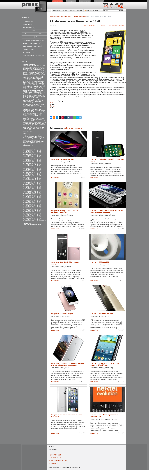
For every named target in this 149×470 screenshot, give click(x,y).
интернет (28, 24)
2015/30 (39, 201)
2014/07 (29, 179)
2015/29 (34, 201)
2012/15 (34, 151)
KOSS (34, 89)
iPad (44, 86)
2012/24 (39, 154)
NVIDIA (32, 100)
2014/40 (29, 190)
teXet (38, 117)
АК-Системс (40, 126)
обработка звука (29, 49)
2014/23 (25, 185)
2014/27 (25, 186)
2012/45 (25, 162)
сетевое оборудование (32, 43)
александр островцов (28, 136)
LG (28, 91)
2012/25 (25, 155)
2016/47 (39, 221)
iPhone (24, 87)
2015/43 (25, 206)
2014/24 (29, 185)
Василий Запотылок (28, 137)
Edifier (33, 77)
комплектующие (30, 37)
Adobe (35, 65)
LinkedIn (31, 91)
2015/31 (25, 203)
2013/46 (25, 177)
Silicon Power (26, 113)
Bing (39, 71)
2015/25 (34, 200)
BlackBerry (25, 72)
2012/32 (39, 156)
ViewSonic (42, 121)
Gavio (37, 81)
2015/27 (25, 201)
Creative (43, 74)
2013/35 (29, 173)
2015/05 (34, 194)
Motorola (34, 96)
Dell (38, 76)
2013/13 (25, 167)
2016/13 (34, 212)
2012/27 (34, 155)
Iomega (38, 86)
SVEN (36, 115)
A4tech (24, 65)
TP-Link (36, 118)
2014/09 (39, 179)
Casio (42, 72)
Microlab (42, 94)
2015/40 (29, 205)
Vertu (29, 121)
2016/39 (39, 218)
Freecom (36, 80)
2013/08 (39, 164)
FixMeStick (39, 78)
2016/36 (25, 218)
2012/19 (34, 153)
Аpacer (35, 126)
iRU (31, 87)
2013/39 (29, 174)
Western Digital (38, 122)
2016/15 (25, 213)
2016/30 (34, 215)
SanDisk (25, 112)
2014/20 (29, 183)
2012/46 (29, 162)
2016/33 (29, 217)
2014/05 (39, 178)
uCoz (30, 119)
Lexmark (25, 91)
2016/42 (34, 219)
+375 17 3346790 (55, 455)
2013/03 (34, 163)
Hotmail (31, 85)
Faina (24, 135)
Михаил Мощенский (34, 141)
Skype (36, 113)
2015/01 (34, 192)
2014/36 (29, 188)
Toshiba (32, 118)
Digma (24, 77)
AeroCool (25, 67)
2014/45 (34, 191)
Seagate (35, 112)
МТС (34, 127)
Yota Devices (42, 124)
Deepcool (28, 76)
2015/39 (25, 205)
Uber (28, 119)
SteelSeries (25, 115)
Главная (52, 16)
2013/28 (34, 170)
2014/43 (25, 191)
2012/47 (34, 162)
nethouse (27, 99)
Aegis (43, 65)
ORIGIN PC (32, 103)
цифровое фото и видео (32, 46)
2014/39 (25, 190)
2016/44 (25, 221)
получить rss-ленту (91, 10)
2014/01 (39, 177)
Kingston (31, 89)
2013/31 (29, 172)
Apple (38, 68)
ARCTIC (29, 69)
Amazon (25, 68)
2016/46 (34, 221)
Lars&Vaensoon (40, 130)
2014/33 (34, 187)
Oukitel (37, 103)
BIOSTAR (43, 71)
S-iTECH (38, 110)
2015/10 (39, 195)
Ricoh (36, 109)
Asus (39, 69)
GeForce (41, 81)
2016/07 (25, 210)
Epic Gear (42, 128)
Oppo (24, 103)
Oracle (27, 103)
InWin (34, 86)
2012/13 (25, 151)
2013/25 (39, 169)
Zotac (29, 126)
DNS (27, 77)
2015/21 (34, 199)
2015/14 (39, 196)
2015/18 (39, 197)
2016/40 (25, 219)
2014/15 (29, 182)
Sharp (39, 112)
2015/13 (34, 196)
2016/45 (29, 221)
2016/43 (39, 219)
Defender (34, 76)
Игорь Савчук (29, 140)
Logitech (40, 91)
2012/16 (39, 151)
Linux (35, 91)
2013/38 (25, 174)
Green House (37, 83)
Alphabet (41, 67)
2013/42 (25, 176)
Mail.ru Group (32, 92)
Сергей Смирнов (40, 144)
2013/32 (34, 172)
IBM (43, 85)
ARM (32, 69)
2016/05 (34, 209)
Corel (35, 74)
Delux (40, 76)
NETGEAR (25, 131)
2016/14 (39, 212)
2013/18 (29, 168)
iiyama (28, 86)
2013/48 (34, 177)
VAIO (37, 119)
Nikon (31, 99)
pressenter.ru (53, 463)
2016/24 (29, 214)
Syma (40, 115)
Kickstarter (25, 89)
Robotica (25, 110)
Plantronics (33, 105)
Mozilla (32, 97)
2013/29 (39, 170)
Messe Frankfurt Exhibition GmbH (31, 94)
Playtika (25, 128)
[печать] (102, 25)
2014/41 (34, 190)
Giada (36, 82)
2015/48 (29, 208)
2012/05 (25, 149)
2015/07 (25, 195)
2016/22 (39, 213)
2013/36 (34, 173)
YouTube (25, 126)
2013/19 (34, 168)
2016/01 (34, 208)
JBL (40, 87)
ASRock (36, 69)
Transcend (41, 118)
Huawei (40, 85)
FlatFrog (25, 80)
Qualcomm (25, 109)
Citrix (27, 73)
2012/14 (29, 151)
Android (32, 68)
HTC (36, 85)
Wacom (27, 122)
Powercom (42, 106)
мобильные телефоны (80, 16)
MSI (36, 97)
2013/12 (39, 165)
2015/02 (39, 192)
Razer (33, 109)
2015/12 (29, 196)
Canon (39, 72)
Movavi (24, 97)
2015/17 (34, 197)
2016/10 (39, 210)
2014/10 (25, 181)
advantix (39, 65)
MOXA (28, 97)
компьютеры (29, 31)
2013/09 (25, 165)
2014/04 (34, 178)
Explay (28, 78)
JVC (42, 87)
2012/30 (29, 156)
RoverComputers (31, 110)
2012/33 (25, 158)
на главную (56, 10)
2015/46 (39, 206)
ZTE (32, 126)
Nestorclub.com (76, 467)
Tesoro (30, 131)
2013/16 (39, 167)
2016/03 (25, 209)
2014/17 (34, 182)
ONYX (32, 101)
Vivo (24, 122)
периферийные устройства (33, 55)
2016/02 (39, 208)
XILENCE (32, 124)
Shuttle (42, 112)
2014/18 (39, 182)
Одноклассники (40, 127)
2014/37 (34, 188)
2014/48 (29, 192)
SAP (28, 112)
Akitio (28, 67)
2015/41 (34, 205)
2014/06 (25, 179)
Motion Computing (27, 96)
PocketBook (25, 106)
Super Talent (32, 115)
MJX (43, 95)
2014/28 (29, 186)
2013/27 (29, 170)
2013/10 (29, 165)
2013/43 (29, 176)
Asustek (25, 71)
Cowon (38, 74)
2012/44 (39, 160)
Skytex (40, 113)
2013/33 (39, 172)
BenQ (36, 71)
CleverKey (31, 73)
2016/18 (29, 213)
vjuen (31, 135)
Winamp (29, 123)
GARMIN (29, 81)
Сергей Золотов (31, 144)
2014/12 (34, 181)
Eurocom (25, 78)
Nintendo (36, 99)
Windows (34, 123)
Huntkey (25, 130)
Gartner (33, 81)
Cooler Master (29, 74)
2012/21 (25, 154)
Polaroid (37, 106)
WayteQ (31, 122)
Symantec (25, 117)
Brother (35, 72)
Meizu (43, 92)
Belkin (32, 71)
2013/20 (39, 168)
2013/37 (39, 173)
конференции (32, 224)
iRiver (27, 87)
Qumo (29, 109)
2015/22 (39, 199)
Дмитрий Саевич (27, 139)
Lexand (41, 90)
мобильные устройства (32, 34)
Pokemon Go (32, 106)
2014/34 (39, 187)
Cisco (24, 73)
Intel (31, 86)
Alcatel (32, 67)
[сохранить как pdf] (117, 25)
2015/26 (39, 200)
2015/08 (29, 195)
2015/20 (29, 199)
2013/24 (34, 169)
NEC (24, 99)
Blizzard (31, 72)
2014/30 (39, 186)
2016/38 (34, 218)
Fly (28, 80)
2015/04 (29, 194)
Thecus (42, 117)
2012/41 (25, 160)
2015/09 (34, 195)
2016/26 (39, 214)
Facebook (33, 78)
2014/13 (39, 181)
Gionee (24, 83)
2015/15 (25, 197)
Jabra (33, 87)
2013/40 (34, 174)
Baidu (28, 71)
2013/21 (25, 169)
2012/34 (29, 158)
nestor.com (57, 1)
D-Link (24, 76)
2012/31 (34, 156)
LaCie (42, 89)
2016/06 (39, 209)
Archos (24, 69)
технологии (28, 52)
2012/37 (25, 159)
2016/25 (34, 214)
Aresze (37, 128)
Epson (41, 77)
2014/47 (25, 192)
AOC (36, 68)
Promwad (38, 108)
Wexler (43, 122)
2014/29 (34, 186)
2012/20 (39, 153)
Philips (24, 105)
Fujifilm (40, 80)
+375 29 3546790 (55, 458)
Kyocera (39, 89)
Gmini (28, 83)
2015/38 (39, 204)
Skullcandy (32, 113)
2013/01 (25, 163)
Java (37, 87)
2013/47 (29, 177)
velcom (40, 119)
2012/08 (39, 149)
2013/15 (34, 167)
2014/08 (34, 179)
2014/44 (29, 191)
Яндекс (29, 128)
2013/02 (29, 163)
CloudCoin (37, 73)
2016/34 (34, 217)
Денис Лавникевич (39, 137)
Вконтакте (29, 127)
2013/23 (29, 169)
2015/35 (25, 204)
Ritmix (42, 109)
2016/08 (29, 210)
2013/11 (34, 165)
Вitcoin (24, 127)
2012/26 (29, 155)
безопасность (29, 28)
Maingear (38, 92)
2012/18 (29, 153)
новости (65, 10)
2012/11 (34, 150)
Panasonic (30, 104)
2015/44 (29, 206)
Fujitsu (24, 81)
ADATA (31, 65)
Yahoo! (36, 124)
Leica (33, 90)
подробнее (55, 177)
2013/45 (39, 176)
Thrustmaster (26, 118)
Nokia (40, 99)
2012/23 (34, 154)
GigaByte (41, 82)
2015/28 (29, 201)
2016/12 (29, 212)
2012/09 (25, 150)
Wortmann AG (40, 123)
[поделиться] (90, 25)
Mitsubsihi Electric (36, 95)
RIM (40, 109)
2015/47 (25, 208)
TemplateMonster (32, 117)
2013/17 (25, 168)
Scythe (31, 112)
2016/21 (34, 213)
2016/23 (25, 214)
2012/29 (25, 156)
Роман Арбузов (34, 142)
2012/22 (29, 154)
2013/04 (39, 163)
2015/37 (34, 204)
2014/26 (39, 185)
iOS (41, 86)
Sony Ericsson (32, 114)
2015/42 (39, 205)
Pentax (43, 104)
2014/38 (39, 188)
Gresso (43, 83)
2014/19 (25, 183)
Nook (28, 100)
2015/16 (29, 197)
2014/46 (39, 191)
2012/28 (39, 155)
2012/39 (34, 159)
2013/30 (25, 172)
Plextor (38, 105)
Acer (28, 65)
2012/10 (29, 150)
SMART (24, 114)
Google (32, 83)
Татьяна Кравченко (28, 145)
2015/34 (39, 203)
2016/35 (39, 217)
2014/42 (39, 190)
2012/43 (34, 160)
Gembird (25, 82)
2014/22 (39, 183)
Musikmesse (40, 97)
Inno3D (29, 130)
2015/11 (25, 196)
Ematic (37, 77)
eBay (30, 77)
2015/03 (25, 194)
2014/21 (34, 183)
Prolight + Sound (31, 108)
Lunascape (25, 92)
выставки (25, 224)
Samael (28, 135)
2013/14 (29, 167)
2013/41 (39, 174)
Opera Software (39, 101)
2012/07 (34, 149)
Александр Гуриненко (39, 135)
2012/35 (34, 158)
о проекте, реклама (76, 10)
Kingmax (33, 130)
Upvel (34, 119)
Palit (26, 104)
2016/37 (29, 218)
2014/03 (29, 178)
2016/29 (29, 215)
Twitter (24, 119)
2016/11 (25, 212)
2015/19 (25, 199)
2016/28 (25, 215)
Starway (38, 114)
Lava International (27, 90)
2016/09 (34, 210)
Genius (29, 82)
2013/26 (25, 170)
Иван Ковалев (36, 139)
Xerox (24, 124)
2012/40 (39, 159)
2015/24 (29, 200)
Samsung (43, 110)
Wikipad (25, 123)
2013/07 (34, 164)
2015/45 (34, 206)
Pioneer (28, 105)
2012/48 (39, 162)
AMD (28, 68)
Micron (24, 95)
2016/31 (39, 215)
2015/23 (25, 200)
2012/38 (29, 159)
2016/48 (43, 221)
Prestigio (25, 108)
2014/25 (34, 185)
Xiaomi (27, 124)
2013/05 (25, 164)
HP (34, 85)
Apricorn (43, 68)
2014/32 (29, 187)
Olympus (28, 101)
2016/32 (25, 217)
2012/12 (39, 150)
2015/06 (39, 194)
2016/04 (29, 209)
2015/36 (29, 204)
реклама (38, 224)
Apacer (33, 128)
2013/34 (25, 173)
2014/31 (25, 187)
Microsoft (29, 95)
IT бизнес (28, 21)
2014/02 (25, 178)
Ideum (24, 86)
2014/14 (25, 182)
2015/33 (34, 203)
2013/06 (29, 164)
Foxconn (31, 80)
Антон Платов (38, 136)
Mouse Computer (41, 96)
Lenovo (37, 90)
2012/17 (25, 153)
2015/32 (29, 203)
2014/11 (29, 181)
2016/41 (29, 219)
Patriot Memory (37, 104)
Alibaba (37, 67)
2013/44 (34, 176)
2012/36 (39, 158)
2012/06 (29, 149)
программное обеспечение (33, 40)
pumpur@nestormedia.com (58, 460)
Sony (28, 114)
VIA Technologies (35, 121)
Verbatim (25, 121)
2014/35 (25, 188)
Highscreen (25, 85)
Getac (33, 82)
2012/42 (29, 160)
